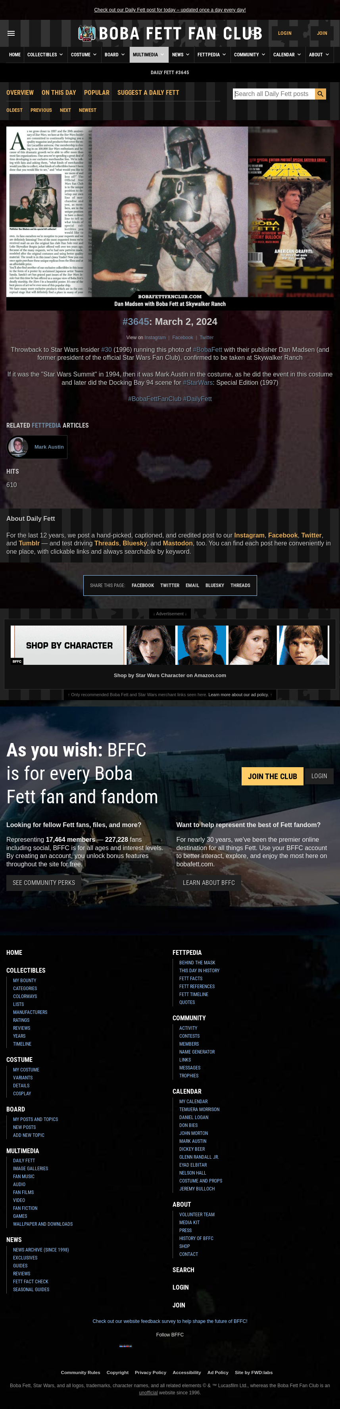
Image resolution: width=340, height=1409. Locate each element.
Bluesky (135, 543)
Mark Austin (192, 1141)
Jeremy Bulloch (197, 1189)
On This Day (59, 92)
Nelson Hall (192, 1173)
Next (65, 110)
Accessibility (187, 1372)
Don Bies (188, 1125)
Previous (41, 110)
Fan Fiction (25, 1208)
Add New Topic (28, 1135)
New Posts (24, 1127)
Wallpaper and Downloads (43, 1224)
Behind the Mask (197, 963)
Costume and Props (200, 1181)
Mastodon (178, 543)
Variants (23, 1078)
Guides (20, 1266)
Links (185, 1060)
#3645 (136, 321)
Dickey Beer (192, 1149)
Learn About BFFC (209, 883)
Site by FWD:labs (254, 1372)
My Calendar (193, 1101)
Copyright (118, 1372)
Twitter (206, 337)
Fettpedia (212, 54)
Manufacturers (30, 1012)
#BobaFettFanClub (154, 398)
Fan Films (23, 1192)
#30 (106, 349)
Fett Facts (190, 978)
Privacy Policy (150, 1372)
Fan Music (24, 1176)
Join (322, 33)
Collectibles (45, 54)
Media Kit (189, 1222)
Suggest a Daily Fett (148, 92)
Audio (19, 1184)
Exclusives (25, 1258)
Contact (188, 1254)
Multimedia (149, 54)
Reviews (21, 1028)
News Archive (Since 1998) (41, 1250)
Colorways (25, 996)
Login (285, 33)
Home (15, 55)
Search (183, 1270)
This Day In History (199, 970)
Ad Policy (218, 1372)
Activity (188, 1028)
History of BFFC (196, 1238)
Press (185, 1230)
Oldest (14, 110)
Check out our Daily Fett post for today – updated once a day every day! (170, 10)
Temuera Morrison (199, 1109)
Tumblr (29, 543)
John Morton (193, 1133)
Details (21, 1085)
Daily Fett (24, 1160)
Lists (18, 1004)
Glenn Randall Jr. (199, 1157)
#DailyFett (197, 398)
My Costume (26, 1070)
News (181, 54)
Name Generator (197, 1052)
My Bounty (24, 980)
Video (19, 1200)
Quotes (187, 1002)
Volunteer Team (197, 1214)
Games (20, 1216)
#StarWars (198, 382)
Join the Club (272, 776)
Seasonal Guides (31, 1289)
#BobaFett (207, 349)
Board (115, 54)
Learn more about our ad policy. (239, 694)
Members (189, 1044)
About (319, 54)
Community (250, 54)
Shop (184, 1246)
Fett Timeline (193, 994)
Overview (20, 92)
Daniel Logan (193, 1117)
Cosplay (22, 1093)
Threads (106, 543)
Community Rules (80, 1372)
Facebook (182, 337)
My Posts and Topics (35, 1119)
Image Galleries (30, 1168)
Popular (96, 92)
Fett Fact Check (30, 1281)
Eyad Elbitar (193, 1165)
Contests (189, 1036)
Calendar (287, 54)
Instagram (154, 337)
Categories (25, 988)
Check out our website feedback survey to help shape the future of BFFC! (169, 1321)
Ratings (21, 1020)
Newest (87, 110)
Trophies (188, 1076)
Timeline (22, 1044)
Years (19, 1036)
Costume (84, 54)
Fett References (197, 986)
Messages (189, 1068)
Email (192, 585)
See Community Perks (44, 883)
